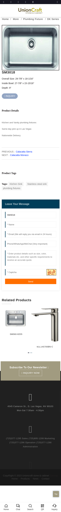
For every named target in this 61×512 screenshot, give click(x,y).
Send (30, 281)
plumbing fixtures (11, 188)
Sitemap (54, 475)
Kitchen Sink (16, 184)
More (16, 19)
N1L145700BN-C (44, 347)
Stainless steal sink (37, 184)
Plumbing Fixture (33, 19)
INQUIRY (10, 96)
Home (5, 19)
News (36, 478)
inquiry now (31, 373)
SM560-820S (15, 334)
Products (25, 478)
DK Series (53, 19)
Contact (45, 478)
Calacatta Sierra (24, 151)
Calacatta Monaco (19, 155)
